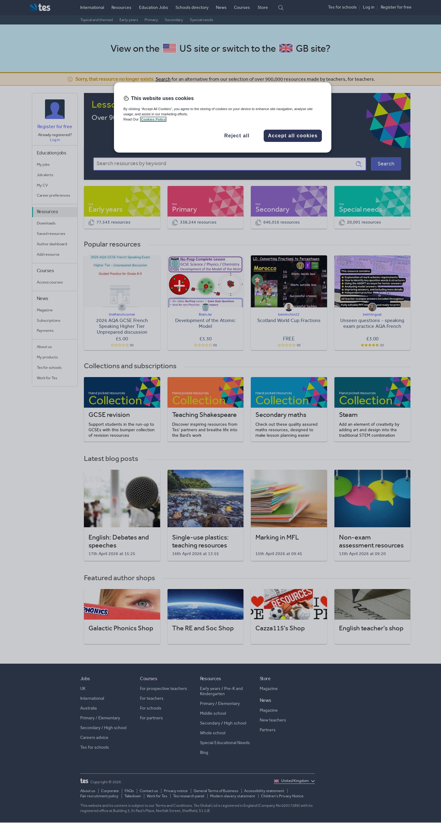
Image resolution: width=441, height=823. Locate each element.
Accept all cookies (293, 135)
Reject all (237, 135)
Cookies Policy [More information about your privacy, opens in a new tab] (153, 119)
